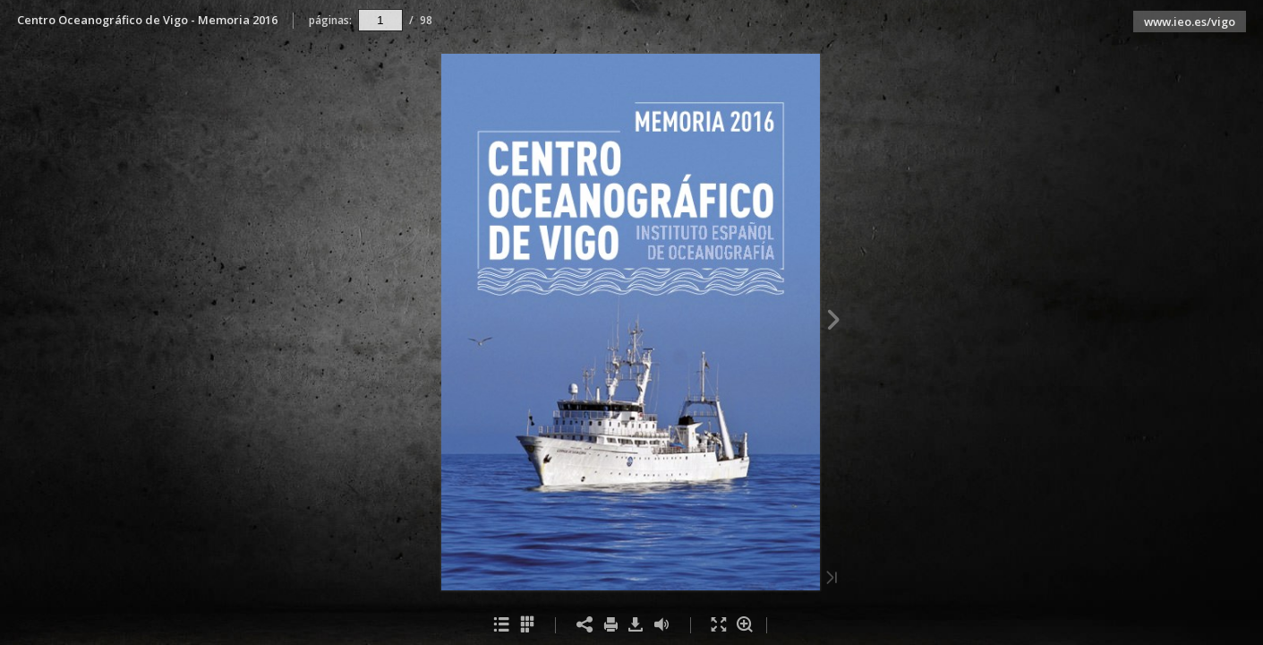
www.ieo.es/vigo (1189, 21)
